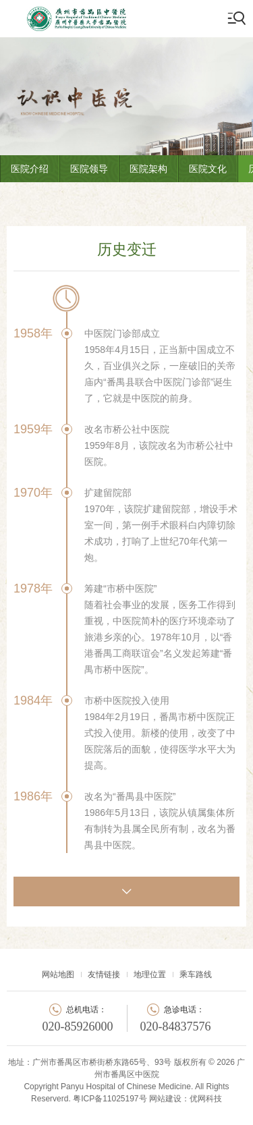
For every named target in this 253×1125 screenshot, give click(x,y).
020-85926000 (78, 1026)
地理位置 (150, 974)
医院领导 (89, 168)
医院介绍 (30, 168)
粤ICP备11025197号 (109, 1098)
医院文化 (208, 168)
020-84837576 (175, 1026)
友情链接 (104, 974)
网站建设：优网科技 (185, 1098)
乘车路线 (195, 974)
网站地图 (58, 974)
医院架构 (148, 168)
